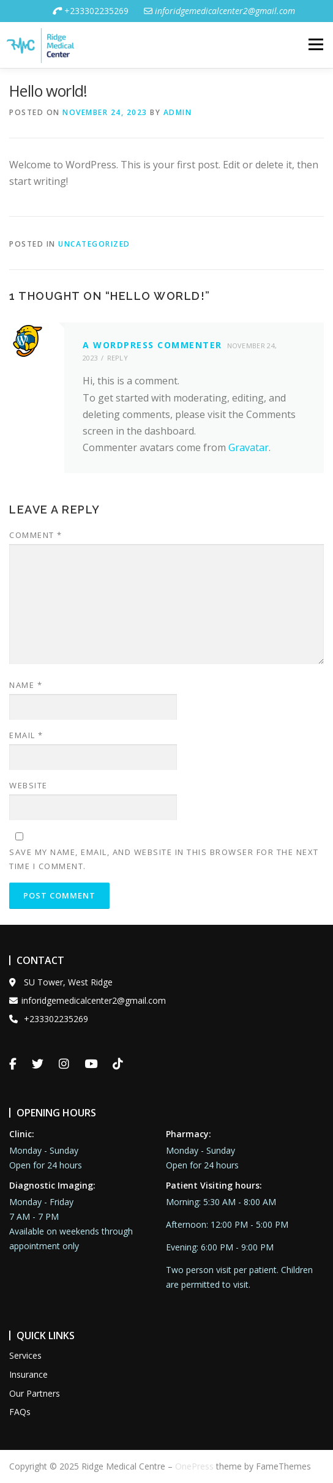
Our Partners (34, 1393)
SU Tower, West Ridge (61, 982)
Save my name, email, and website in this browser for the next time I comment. (164, 858)
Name (25, 684)
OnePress (194, 1466)
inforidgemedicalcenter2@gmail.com (87, 1000)
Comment (35, 534)
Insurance (28, 1374)
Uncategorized (94, 244)
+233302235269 (91, 11)
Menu (315, 45)
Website (28, 785)
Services (25, 1355)
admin (177, 112)
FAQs (20, 1412)
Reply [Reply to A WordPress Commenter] (118, 357)
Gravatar (248, 447)
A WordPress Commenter (152, 345)
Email (26, 735)
